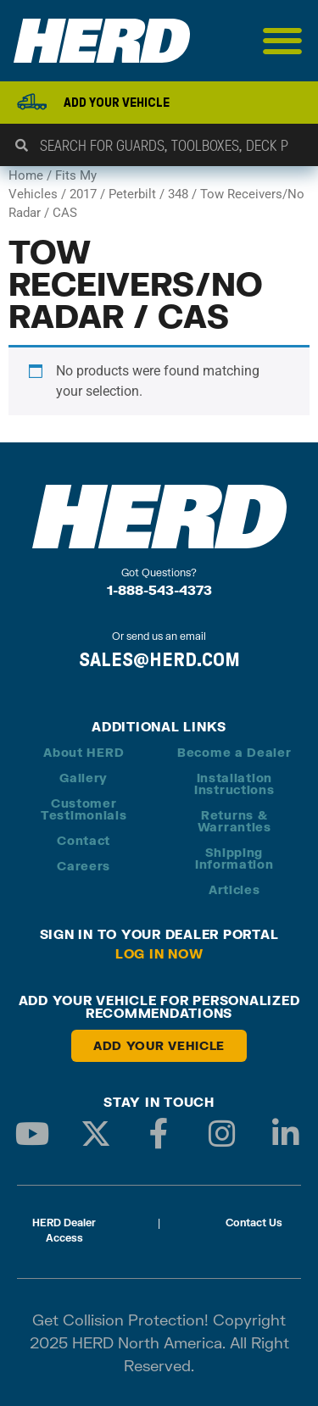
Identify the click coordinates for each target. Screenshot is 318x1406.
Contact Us (254, 1222)
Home (25, 175)
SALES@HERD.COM (159, 659)
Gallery (83, 777)
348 (178, 194)
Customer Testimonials (83, 809)
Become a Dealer (234, 752)
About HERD (83, 752)
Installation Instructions (234, 783)
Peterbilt (132, 194)
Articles (234, 889)
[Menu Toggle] (282, 40)
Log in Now (159, 953)
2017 (83, 194)
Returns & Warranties (234, 821)
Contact (83, 840)
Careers (83, 866)
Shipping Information (234, 858)
